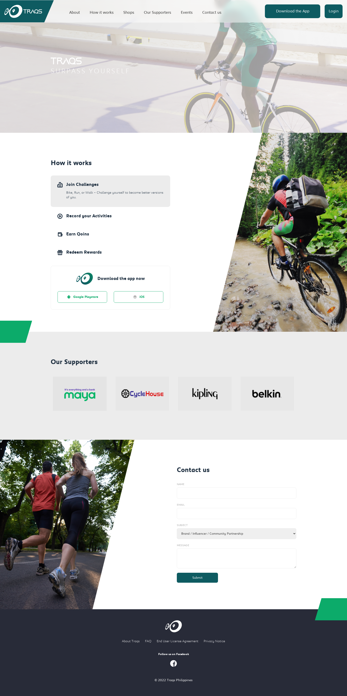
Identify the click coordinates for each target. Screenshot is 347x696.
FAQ (148, 641)
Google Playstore (82, 297)
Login (334, 11)
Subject (182, 525)
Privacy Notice (214, 641)
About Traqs (131, 641)
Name (180, 484)
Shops (128, 12)
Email (181, 504)
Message (183, 545)
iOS (139, 297)
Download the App (292, 11)
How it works (102, 12)
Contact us (211, 12)
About (74, 12)
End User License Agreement (177, 641)
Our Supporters (157, 12)
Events (187, 12)
